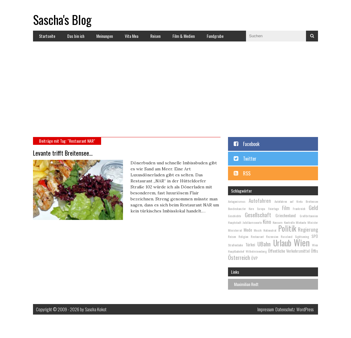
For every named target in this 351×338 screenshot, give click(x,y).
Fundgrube (215, 36)
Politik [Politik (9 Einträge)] (287, 228)
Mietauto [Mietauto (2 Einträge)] (301, 222)
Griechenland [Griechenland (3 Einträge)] (285, 215)
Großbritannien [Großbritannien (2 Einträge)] (309, 215)
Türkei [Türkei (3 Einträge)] (250, 244)
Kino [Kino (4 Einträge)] (267, 221)
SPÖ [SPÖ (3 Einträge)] (314, 236)
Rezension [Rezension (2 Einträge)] (272, 236)
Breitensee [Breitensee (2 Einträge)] (312, 201)
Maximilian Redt (246, 284)
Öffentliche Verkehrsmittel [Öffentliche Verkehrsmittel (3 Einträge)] (289, 251)
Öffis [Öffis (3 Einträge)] (314, 251)
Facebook (251, 144)
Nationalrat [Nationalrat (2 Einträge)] (269, 230)
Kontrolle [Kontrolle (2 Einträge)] (289, 222)
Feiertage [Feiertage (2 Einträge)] (273, 208)
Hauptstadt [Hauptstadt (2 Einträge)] (234, 222)
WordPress (305, 309)
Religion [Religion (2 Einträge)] (243, 236)
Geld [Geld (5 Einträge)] (313, 207)
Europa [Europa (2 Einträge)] (261, 208)
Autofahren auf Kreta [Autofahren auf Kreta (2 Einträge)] (288, 201)
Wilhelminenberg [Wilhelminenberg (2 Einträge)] (256, 251)
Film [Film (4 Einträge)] (286, 208)
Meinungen (104, 36)
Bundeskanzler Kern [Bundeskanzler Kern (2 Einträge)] (241, 208)
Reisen (155, 36)
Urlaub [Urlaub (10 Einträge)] (282, 243)
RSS (246, 173)
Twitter (249, 158)
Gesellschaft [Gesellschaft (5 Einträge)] (258, 214)
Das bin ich (75, 36)
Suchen (312, 36)
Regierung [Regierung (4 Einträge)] (308, 229)
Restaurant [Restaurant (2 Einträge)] (257, 236)
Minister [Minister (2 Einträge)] (313, 222)
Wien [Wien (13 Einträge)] (302, 242)
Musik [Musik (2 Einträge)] (258, 230)
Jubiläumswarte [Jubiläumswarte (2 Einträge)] (252, 222)
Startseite (47, 36)
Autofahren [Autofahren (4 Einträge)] (260, 200)
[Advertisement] (180, 92)
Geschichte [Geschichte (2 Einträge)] (234, 215)
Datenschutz (285, 309)
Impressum (265, 309)
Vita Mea (131, 36)
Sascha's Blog (62, 20)
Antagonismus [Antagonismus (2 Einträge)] (236, 201)
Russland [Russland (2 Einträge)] (286, 236)
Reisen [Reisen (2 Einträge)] (232, 236)
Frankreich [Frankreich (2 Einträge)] (299, 208)
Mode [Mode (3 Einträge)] (248, 230)
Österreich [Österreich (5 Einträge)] (239, 257)
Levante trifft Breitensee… (63, 152)
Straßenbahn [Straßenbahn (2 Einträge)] (235, 244)
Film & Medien (183, 36)
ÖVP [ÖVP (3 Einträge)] (254, 258)
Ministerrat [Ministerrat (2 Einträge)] (235, 230)
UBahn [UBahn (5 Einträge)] (264, 243)
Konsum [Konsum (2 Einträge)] (278, 222)
